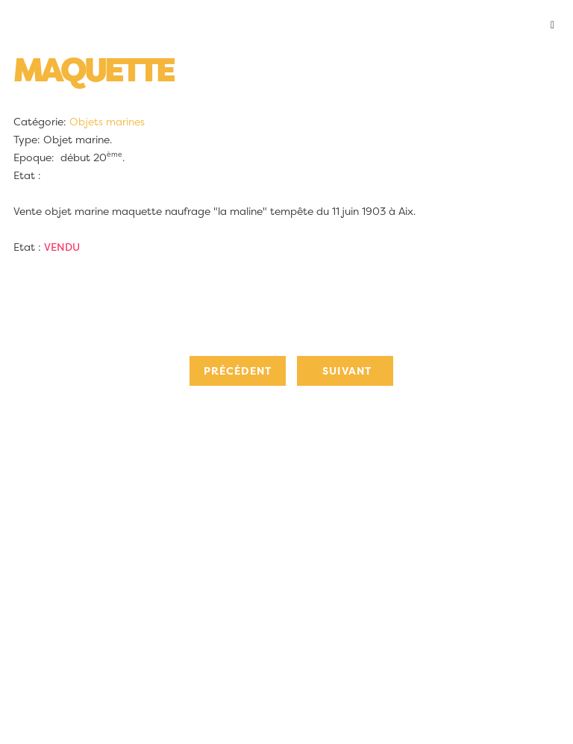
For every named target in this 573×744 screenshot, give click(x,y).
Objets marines (107, 121)
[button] (286, 25)
